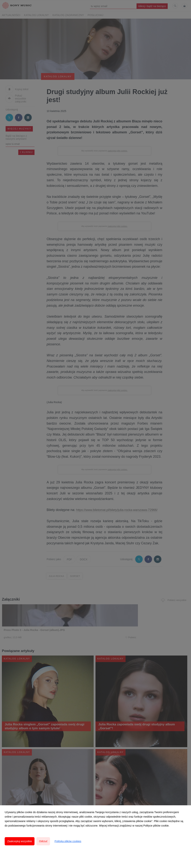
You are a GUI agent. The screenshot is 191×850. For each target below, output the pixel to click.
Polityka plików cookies (67, 841)
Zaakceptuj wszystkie (19, 841)
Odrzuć (43, 841)
